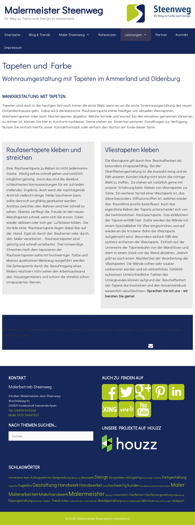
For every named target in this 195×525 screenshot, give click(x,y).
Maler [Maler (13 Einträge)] (178, 484)
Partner (161, 34)
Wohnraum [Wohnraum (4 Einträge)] (148, 501)
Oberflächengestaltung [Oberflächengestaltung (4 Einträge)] (158, 495)
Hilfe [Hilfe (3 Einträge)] (105, 485)
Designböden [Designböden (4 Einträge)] (117, 477)
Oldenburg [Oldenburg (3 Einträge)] (178, 494)
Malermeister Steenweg (53, 10)
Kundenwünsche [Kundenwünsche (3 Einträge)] (148, 485)
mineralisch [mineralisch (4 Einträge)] (121, 495)
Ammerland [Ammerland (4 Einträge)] (16, 477)
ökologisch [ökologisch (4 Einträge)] (178, 501)
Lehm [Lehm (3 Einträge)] (167, 485)
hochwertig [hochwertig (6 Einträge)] (117, 485)
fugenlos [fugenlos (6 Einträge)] (25, 485)
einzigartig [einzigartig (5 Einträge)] (133, 477)
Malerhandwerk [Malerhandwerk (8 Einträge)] (53, 494)
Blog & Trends (39, 34)
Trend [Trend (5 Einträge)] (55, 500)
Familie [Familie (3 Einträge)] (157, 477)
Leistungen (138, 34)
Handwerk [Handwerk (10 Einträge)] (68, 485)
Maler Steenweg (76, 34)
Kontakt (182, 34)
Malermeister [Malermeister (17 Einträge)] (87, 493)
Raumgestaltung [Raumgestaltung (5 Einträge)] (21, 500)
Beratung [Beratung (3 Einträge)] (76, 477)
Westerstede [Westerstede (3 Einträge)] (135, 500)
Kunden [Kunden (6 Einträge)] (133, 485)
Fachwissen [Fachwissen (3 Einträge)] (147, 477)
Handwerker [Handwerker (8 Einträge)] (90, 485)
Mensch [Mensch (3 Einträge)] (109, 494)
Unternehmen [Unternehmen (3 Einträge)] (76, 500)
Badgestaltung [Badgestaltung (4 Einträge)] (62, 477)
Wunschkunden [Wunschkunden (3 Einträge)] (163, 500)
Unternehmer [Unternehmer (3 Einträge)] (90, 500)
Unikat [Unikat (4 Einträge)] (64, 501)
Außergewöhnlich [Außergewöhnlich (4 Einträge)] (41, 477)
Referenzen (107, 34)
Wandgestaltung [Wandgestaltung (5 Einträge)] (110, 500)
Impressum (13, 47)
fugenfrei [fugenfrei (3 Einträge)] (13, 485)
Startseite (12, 34)
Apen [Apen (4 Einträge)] (26, 477)
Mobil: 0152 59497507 (24, 415)
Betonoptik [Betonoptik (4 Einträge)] (87, 477)
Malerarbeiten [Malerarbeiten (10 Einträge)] (23, 494)
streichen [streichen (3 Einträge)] (37, 500)
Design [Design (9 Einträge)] (101, 477)
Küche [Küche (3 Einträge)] (161, 485)
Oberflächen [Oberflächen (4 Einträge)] (136, 495)
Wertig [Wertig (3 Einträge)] (125, 500)
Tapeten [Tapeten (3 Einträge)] (47, 500)
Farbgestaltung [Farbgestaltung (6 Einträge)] (174, 477)
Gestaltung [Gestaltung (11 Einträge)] (45, 484)
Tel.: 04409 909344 (22, 410)
